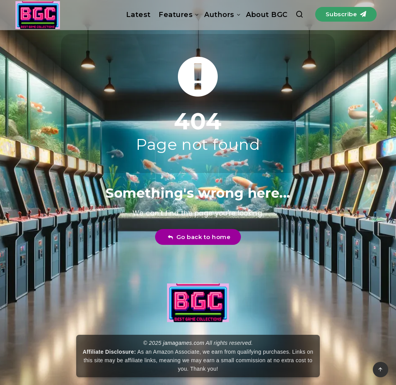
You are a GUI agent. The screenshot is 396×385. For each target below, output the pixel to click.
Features (176, 14)
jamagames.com (184, 343)
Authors (219, 14)
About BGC (267, 14)
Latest (138, 14)
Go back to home (198, 237)
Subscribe (346, 14)
